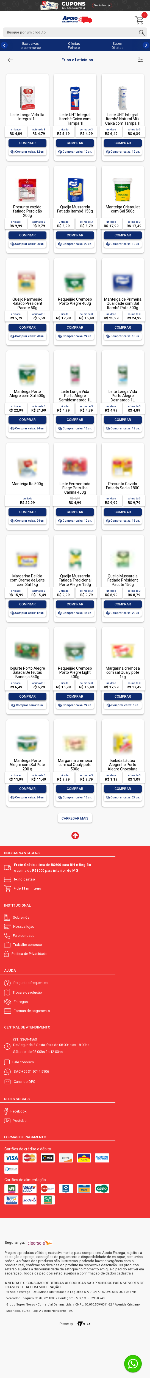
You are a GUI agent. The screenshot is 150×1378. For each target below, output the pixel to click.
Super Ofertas (117, 45)
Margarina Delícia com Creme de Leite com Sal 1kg (27, 580)
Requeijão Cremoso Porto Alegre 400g (75, 301)
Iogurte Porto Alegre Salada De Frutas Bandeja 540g (27, 672)
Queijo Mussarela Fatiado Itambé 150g (75, 209)
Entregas (21, 1002)
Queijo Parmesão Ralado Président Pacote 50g (27, 303)
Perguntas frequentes (30, 983)
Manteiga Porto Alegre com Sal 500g (27, 393)
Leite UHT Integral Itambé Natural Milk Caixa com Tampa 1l (122, 119)
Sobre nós (21, 917)
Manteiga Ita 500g (27, 484)
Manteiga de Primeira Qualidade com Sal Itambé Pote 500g (122, 303)
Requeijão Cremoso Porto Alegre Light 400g (75, 672)
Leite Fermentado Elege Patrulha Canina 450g (75, 488)
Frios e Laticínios (77, 60)
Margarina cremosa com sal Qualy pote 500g (75, 764)
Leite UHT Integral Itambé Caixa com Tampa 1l (75, 119)
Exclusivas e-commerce (31, 45)
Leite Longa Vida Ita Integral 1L (27, 117)
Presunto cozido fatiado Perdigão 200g (27, 211)
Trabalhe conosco (27, 945)
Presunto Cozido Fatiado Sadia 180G (123, 486)
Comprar (27, 143)
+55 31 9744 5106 (35, 1071)
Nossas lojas (23, 926)
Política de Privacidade (29, 954)
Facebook (18, 1111)
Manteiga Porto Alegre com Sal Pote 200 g (27, 764)
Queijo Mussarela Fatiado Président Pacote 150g (122, 580)
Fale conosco (24, 935)
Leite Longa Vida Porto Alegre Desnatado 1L (123, 395)
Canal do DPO (24, 1082)
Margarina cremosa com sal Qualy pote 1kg (123, 672)
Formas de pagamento (32, 1011)
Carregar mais (75, 818)
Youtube (19, 1121)
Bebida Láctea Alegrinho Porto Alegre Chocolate (123, 764)
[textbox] (75, 32)
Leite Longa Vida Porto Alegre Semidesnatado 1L (75, 395)
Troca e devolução (27, 992)
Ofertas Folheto (74, 45)
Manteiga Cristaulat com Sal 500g (123, 209)
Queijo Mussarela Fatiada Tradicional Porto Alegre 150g (75, 580)
